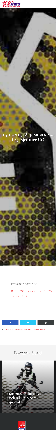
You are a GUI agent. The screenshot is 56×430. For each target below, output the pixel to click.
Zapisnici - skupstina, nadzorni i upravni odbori (25, 329)
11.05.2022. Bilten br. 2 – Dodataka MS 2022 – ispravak (25, 397)
